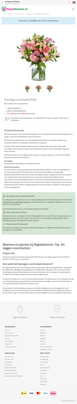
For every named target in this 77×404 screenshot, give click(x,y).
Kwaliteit (42, 344)
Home (4, 14)
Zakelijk (7, 338)
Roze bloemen (29, 14)
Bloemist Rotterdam (10, 370)
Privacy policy (9, 333)
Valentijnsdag (44, 359)
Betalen (42, 341)
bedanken (23, 137)
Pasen (42, 365)
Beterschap (43, 384)
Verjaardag (43, 379)
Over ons (7, 330)
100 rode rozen (9, 356)
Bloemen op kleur (19, 14)
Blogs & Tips (8, 344)
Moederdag (43, 370)
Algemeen (43, 333)
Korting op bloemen (10, 347)
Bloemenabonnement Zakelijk (13, 376)
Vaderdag (43, 373)
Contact (42, 330)
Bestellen (42, 336)
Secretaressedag (44, 368)
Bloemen (10, 14)
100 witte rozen (9, 359)
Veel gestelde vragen (46, 349)
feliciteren (36, 137)
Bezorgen (43, 338)
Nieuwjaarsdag (44, 356)
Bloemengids (8, 362)
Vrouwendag (43, 362)
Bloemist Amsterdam (11, 368)
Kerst (41, 376)
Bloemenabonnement (11, 373)
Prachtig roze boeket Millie (42, 14)
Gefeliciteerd (43, 381)
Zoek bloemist (9, 341)
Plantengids (8, 365)
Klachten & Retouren (46, 347)
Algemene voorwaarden (11, 336)
